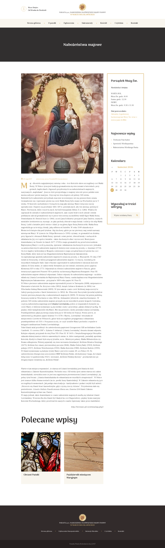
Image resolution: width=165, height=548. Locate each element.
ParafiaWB (53, 179)
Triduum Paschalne (121, 140)
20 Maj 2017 (27, 179)
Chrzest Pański (31, 475)
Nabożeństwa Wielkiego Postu (125, 147)
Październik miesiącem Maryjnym (79, 476)
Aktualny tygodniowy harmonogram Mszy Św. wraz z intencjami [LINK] (124, 117)
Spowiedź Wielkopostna (123, 143)
